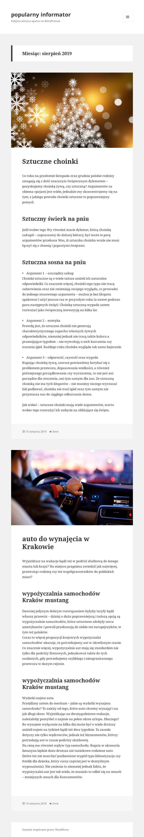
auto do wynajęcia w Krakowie (55, 542)
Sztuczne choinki (50, 161)
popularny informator (41, 14)
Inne (55, 431)
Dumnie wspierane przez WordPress (45, 829)
